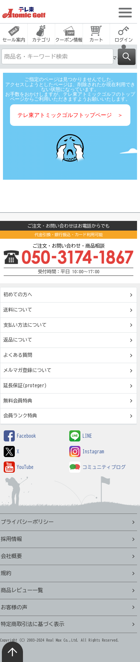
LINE (80, 436)
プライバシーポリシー (27, 522)
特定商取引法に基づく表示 (32, 624)
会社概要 (11, 556)
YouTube (19, 467)
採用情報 (11, 539)
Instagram (86, 451)
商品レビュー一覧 (22, 590)
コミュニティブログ (97, 467)
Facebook (20, 436)
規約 (6, 573)
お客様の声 (14, 607)
